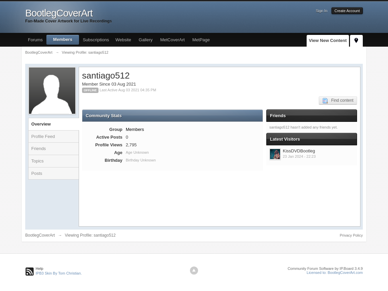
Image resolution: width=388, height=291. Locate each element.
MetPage (201, 39)
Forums (35, 39)
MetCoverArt (172, 39)
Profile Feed (43, 136)
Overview (41, 124)
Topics (37, 160)
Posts (36, 173)
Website (123, 39)
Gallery (146, 39)
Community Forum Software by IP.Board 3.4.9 (325, 268)
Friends (38, 148)
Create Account (347, 11)
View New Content (328, 40)
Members (62, 39)
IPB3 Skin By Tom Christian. (59, 273)
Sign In (321, 11)
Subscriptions (96, 39)
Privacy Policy (351, 235)
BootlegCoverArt (40, 235)
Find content (337, 100)
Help (39, 268)
